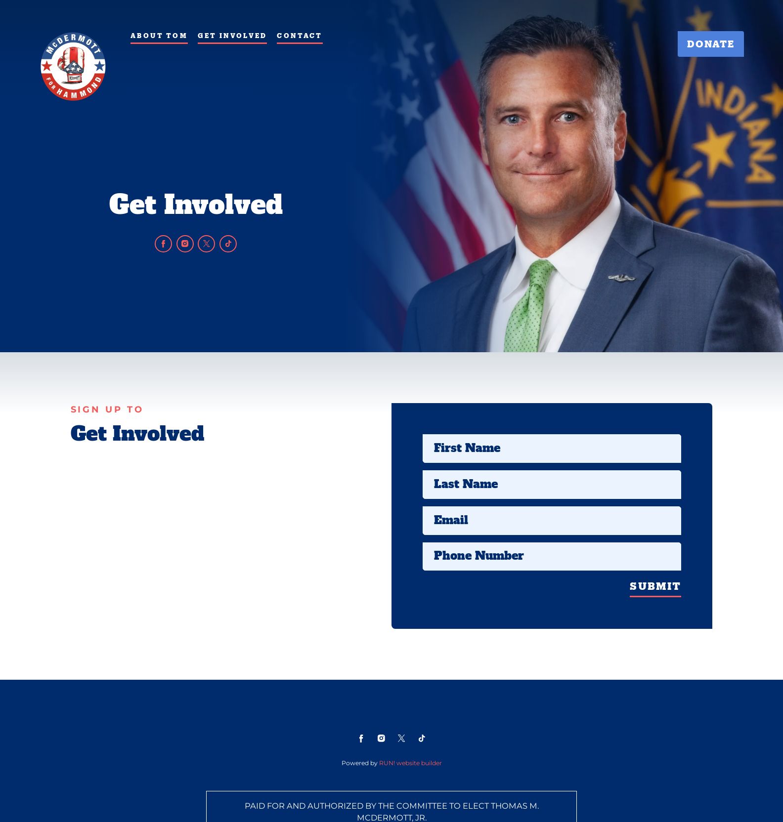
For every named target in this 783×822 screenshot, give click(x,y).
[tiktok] (228, 243)
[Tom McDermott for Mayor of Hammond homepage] (73, 66)
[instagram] (185, 243)
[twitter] (206, 243)
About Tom (159, 35)
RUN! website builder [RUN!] (410, 763)
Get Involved (232, 35)
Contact (299, 35)
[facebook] (163, 243)
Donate (710, 43)
